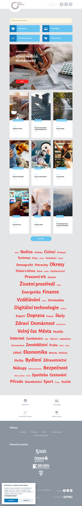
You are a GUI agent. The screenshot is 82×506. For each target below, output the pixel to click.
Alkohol (52, 277)
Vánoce (54, 339)
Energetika (31, 292)
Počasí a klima (25, 271)
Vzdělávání (28, 299)
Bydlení (33, 360)
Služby (19, 360)
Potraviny (41, 265)
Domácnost (43, 323)
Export (20, 316)
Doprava (36, 315)
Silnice (41, 258)
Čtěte (22, 81)
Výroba (60, 258)
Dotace (50, 316)
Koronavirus (17, 345)
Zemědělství (37, 345)
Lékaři (17, 352)
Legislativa (65, 339)
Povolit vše (11, 500)
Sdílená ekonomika (35, 369)
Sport (48, 381)
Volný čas (27, 331)
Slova (39, 271)
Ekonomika (35, 352)
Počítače (63, 353)
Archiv (44, 432)
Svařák (66, 382)
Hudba (46, 271)
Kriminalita (56, 300)
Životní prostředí (37, 284)
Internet (17, 338)
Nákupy (20, 368)
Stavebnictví (33, 382)
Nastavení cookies (57, 432)
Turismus (24, 258)
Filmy (35, 258)
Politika (38, 252)
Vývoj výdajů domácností (27, 58)
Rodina (26, 252)
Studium (63, 309)
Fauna (59, 285)
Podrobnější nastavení (10, 495)
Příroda (16, 381)
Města (44, 331)
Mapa (67, 346)
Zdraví (22, 323)
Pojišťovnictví (57, 271)
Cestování (58, 375)
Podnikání (51, 258)
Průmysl (61, 252)
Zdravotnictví (54, 360)
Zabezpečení (60, 324)
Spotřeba (40, 375)
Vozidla (58, 331)
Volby (46, 339)
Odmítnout (26, 500)
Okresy (57, 264)
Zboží (17, 253)
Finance (51, 292)
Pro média (34, 432)
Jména (44, 301)
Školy (60, 316)
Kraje (28, 376)
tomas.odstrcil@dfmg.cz (45, 490)
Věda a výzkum (19, 376)
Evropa (57, 382)
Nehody (53, 353)
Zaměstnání (34, 338)
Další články (41, 238)
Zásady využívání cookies (41, 435)
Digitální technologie (36, 307)
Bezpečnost (55, 367)
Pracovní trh (35, 277)
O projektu (23, 432)
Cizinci (49, 252)
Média (61, 346)
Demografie (24, 265)
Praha (53, 345)
